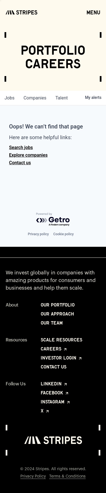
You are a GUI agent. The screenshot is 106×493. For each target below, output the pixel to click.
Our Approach (57, 314)
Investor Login (62, 358)
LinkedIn (54, 384)
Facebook (55, 393)
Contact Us (53, 367)
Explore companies (28, 155)
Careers (54, 349)
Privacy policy (38, 234)
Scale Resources (61, 340)
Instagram (56, 402)
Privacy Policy (33, 476)
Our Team (52, 323)
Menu (93, 12)
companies (34, 98)
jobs (9, 98)
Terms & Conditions (67, 476)
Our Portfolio (58, 305)
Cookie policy (63, 234)
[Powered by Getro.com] (53, 219)
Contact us (20, 162)
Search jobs (21, 147)
